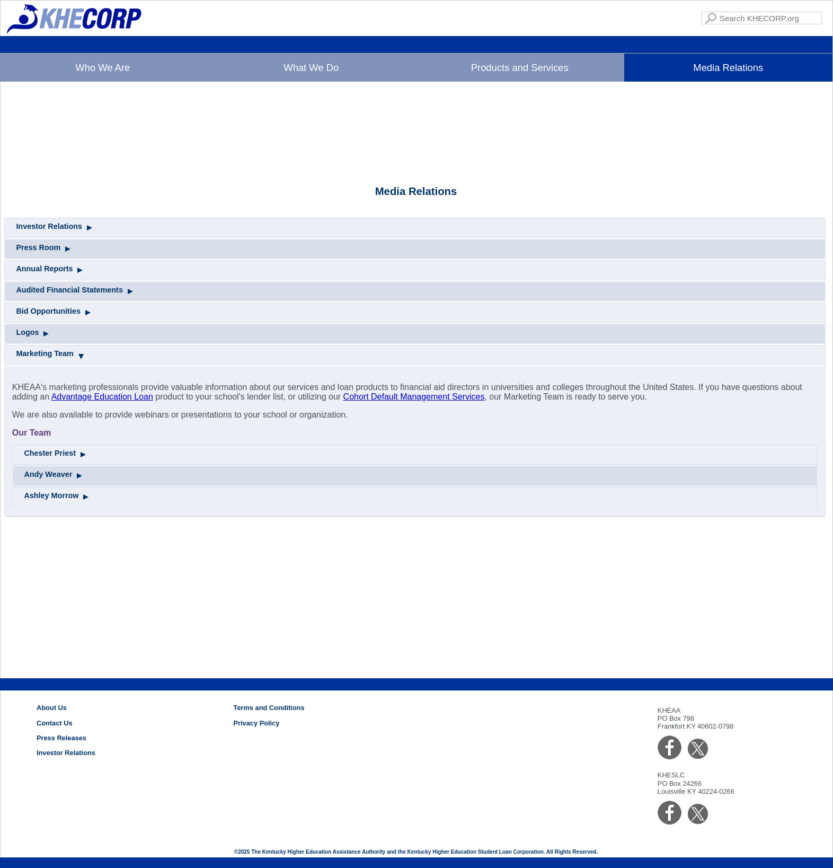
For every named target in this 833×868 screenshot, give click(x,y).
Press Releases (61, 738)
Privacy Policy (257, 723)
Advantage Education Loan (102, 517)
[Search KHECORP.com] (762, 18)
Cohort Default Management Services (414, 517)
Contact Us (55, 723)
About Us (52, 708)
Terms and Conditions (269, 708)
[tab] (415, 349)
